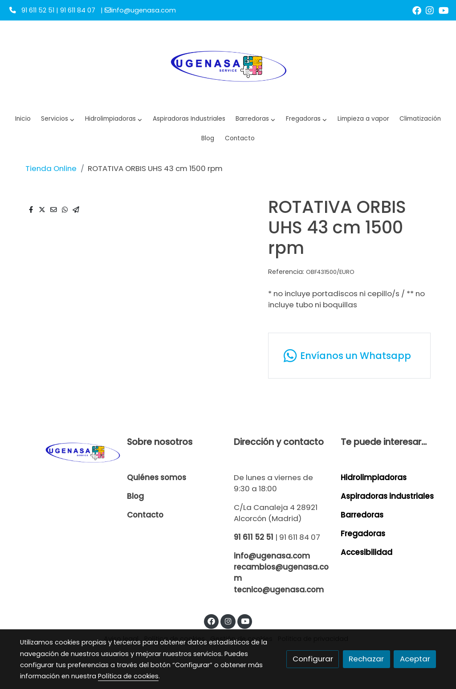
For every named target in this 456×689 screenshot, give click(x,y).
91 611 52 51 (253, 537)
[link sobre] (67, 452)
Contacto (145, 515)
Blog (135, 496)
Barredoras (362, 515)
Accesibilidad (366, 552)
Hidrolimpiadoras (374, 477)
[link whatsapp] (349, 356)
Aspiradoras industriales (387, 496)
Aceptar (415, 658)
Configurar (313, 658)
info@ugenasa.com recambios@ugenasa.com (281, 566)
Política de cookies (128, 676)
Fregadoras (363, 533)
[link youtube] (444, 9)
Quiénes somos (156, 477)
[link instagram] (430, 9)
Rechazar (366, 658)
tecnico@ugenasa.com (279, 589)
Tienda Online (51, 168)
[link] (228, 65)
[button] (113, 119)
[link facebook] (416, 9)
